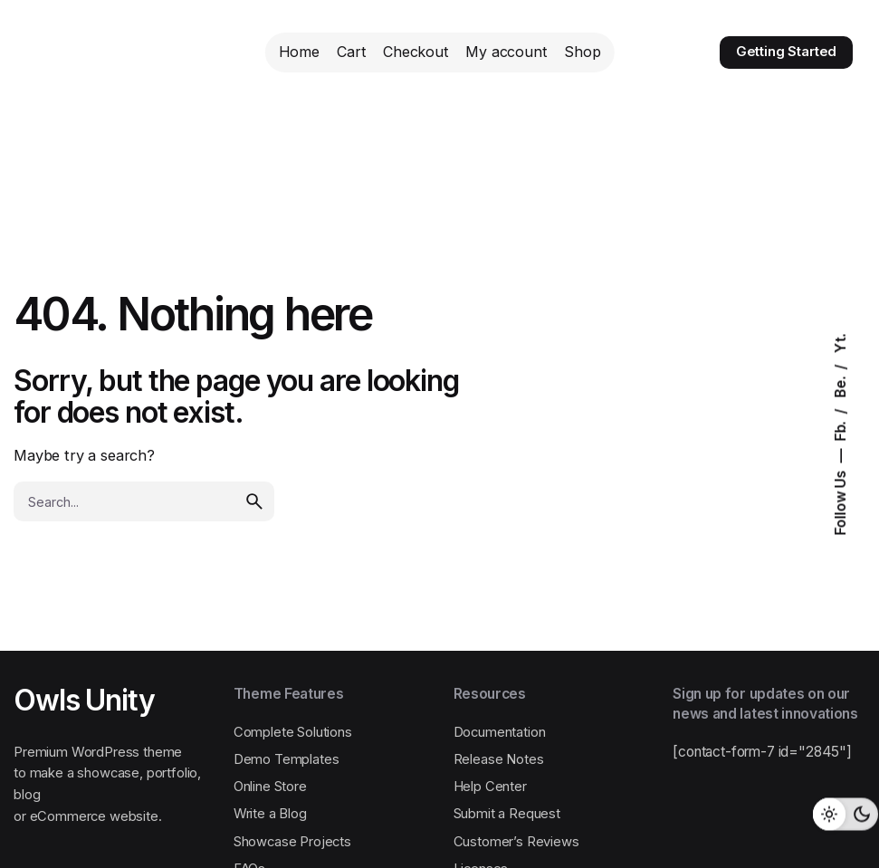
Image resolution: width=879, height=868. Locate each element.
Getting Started (786, 51)
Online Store (270, 786)
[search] (254, 501)
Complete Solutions (293, 732)
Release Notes (499, 759)
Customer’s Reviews (516, 842)
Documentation (500, 732)
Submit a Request (507, 814)
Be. (840, 385)
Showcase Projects (292, 842)
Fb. (840, 429)
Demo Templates (286, 759)
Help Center (490, 786)
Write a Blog (270, 814)
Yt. (840, 343)
